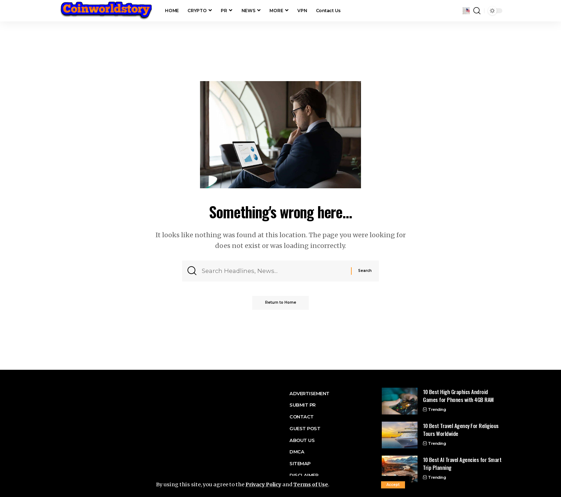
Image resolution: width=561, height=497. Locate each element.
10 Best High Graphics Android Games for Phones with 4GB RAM (458, 396)
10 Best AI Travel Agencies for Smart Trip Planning (462, 464)
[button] (393, 484)
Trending (437, 409)
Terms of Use (314, 485)
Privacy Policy (264, 485)
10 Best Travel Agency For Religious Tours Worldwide (461, 430)
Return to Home (280, 304)
